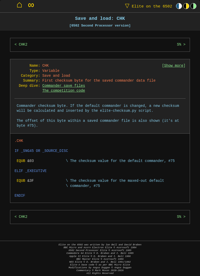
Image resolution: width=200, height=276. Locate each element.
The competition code (63, 90)
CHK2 (23, 44)
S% (179, 44)
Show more (174, 65)
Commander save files (63, 85)
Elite (147, 6)
